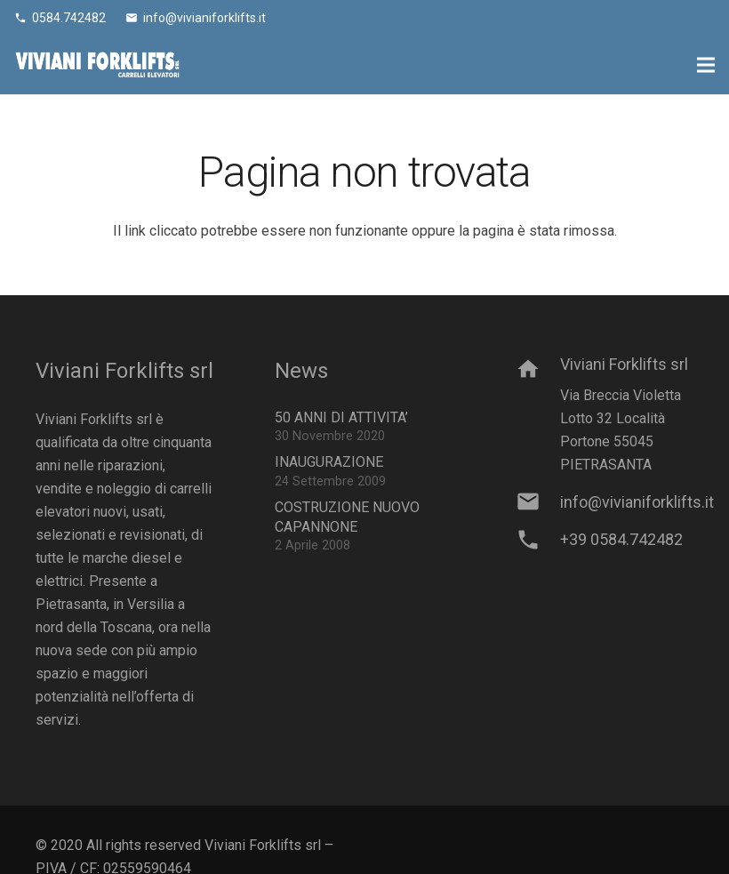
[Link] (97, 65)
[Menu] (705, 65)
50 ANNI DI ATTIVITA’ (341, 417)
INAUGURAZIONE (329, 461)
